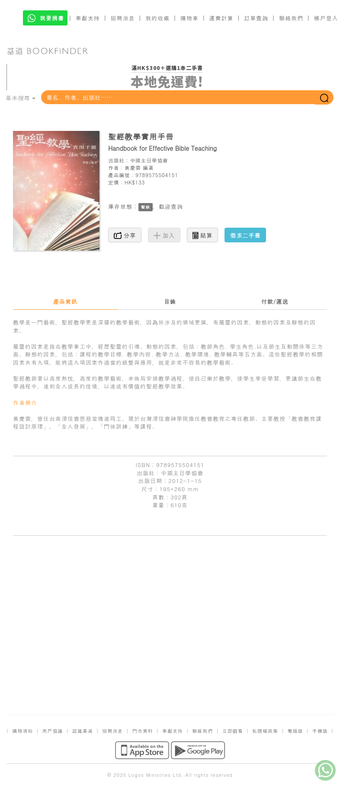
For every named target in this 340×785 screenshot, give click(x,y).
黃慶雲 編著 (139, 167)
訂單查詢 (256, 18)
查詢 (177, 206)
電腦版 (295, 731)
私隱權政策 (265, 731)
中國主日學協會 (149, 160)
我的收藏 (157, 18)
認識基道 (82, 731)
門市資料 (142, 731)
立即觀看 (232, 731)
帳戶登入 (326, 18)
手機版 (320, 731)
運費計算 (221, 18)
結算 (202, 235)
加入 (164, 235)
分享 (125, 235)
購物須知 (22, 731)
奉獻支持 (88, 18)
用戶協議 (52, 731)
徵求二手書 (245, 235)
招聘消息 (123, 18)
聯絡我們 (291, 18)
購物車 (189, 18)
